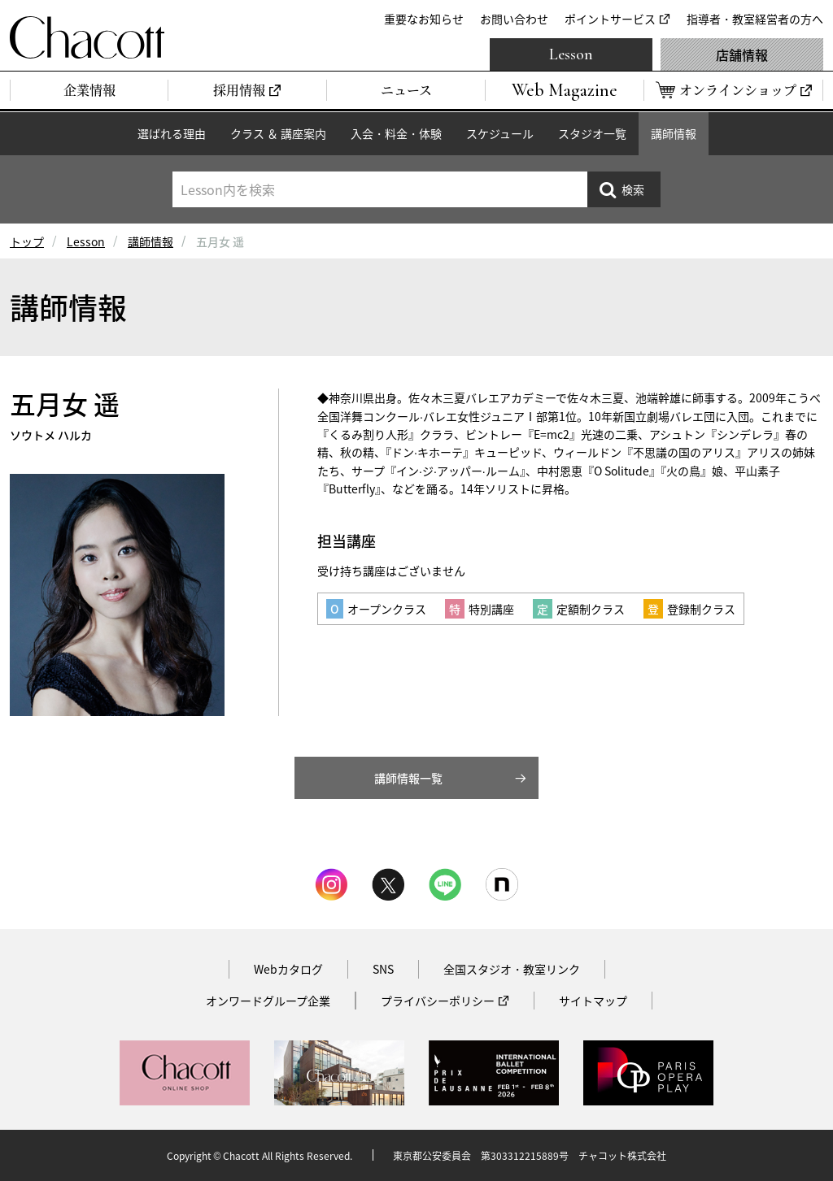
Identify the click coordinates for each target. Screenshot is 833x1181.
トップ (27, 241)
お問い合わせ (514, 19)
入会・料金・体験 (396, 133)
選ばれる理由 (171, 133)
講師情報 (673, 133)
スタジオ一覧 (592, 133)
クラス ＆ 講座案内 (278, 133)
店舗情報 (742, 54)
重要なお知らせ (424, 19)
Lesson (571, 54)
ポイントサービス (610, 19)
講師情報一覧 (408, 778)
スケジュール (500, 133)
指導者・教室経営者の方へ (755, 19)
